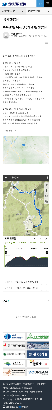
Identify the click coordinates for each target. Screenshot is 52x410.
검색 (40, 4)
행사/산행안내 (34, 11)
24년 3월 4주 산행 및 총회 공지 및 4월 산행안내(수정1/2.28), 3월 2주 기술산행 (28, 282)
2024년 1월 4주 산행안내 (26, 288)
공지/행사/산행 (8, 11)
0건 (14, 36)
